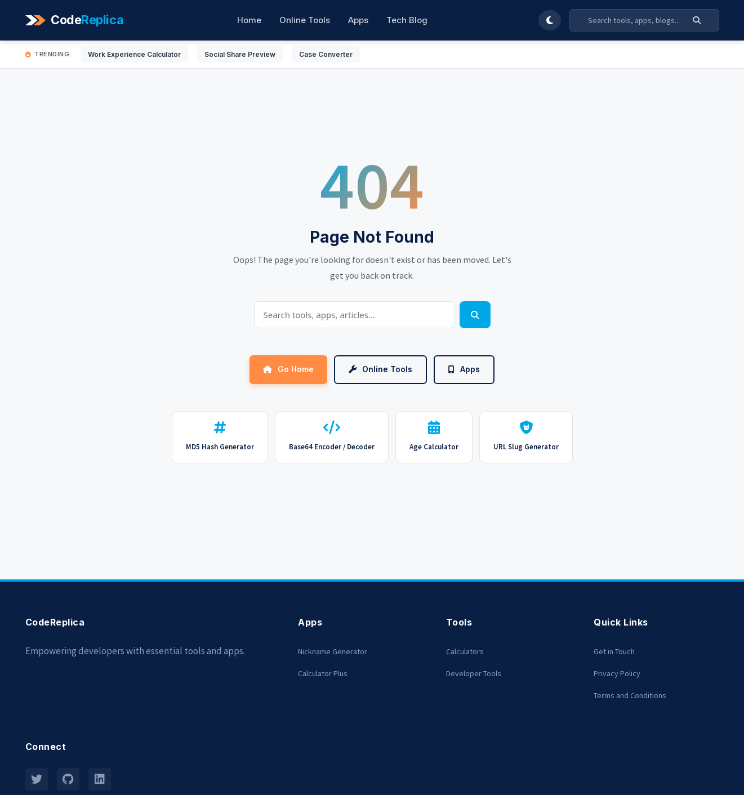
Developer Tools (473, 673)
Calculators (465, 651)
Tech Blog (406, 20)
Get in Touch (614, 651)
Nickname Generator (332, 651)
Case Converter (326, 54)
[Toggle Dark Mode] (549, 20)
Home (249, 20)
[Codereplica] (76, 20)
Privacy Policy (617, 673)
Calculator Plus (323, 673)
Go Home (288, 369)
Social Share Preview (239, 54)
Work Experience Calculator (134, 54)
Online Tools (304, 20)
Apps (358, 20)
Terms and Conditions (630, 695)
